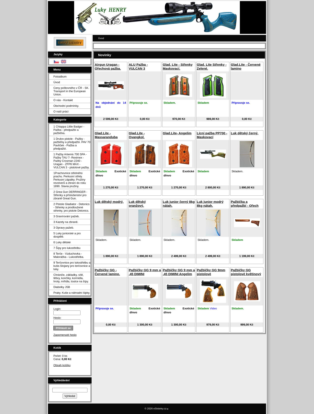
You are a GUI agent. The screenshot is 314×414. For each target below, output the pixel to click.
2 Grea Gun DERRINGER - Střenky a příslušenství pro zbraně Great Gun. (70, 195)
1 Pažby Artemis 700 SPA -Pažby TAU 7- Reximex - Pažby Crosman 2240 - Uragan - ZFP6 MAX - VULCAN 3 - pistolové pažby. (71, 161)
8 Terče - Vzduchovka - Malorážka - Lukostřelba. (68, 255)
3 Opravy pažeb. (63, 227)
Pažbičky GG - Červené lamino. (107, 272)
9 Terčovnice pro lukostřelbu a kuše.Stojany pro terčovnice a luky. (71, 266)
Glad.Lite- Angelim (177, 133)
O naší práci (60, 111)
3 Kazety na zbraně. (65, 222)
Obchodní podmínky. (66, 105)
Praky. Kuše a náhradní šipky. (71, 292)
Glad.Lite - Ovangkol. (137, 135)
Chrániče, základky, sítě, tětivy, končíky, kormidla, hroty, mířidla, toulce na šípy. (71, 278)
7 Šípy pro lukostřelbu (66, 248)
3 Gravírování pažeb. (66, 216)
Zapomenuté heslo (65, 334)
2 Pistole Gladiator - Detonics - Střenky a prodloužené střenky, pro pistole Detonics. (71, 207)
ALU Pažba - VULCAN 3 (138, 66)
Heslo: (57, 317)
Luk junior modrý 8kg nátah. (210, 203)
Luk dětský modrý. (109, 202)
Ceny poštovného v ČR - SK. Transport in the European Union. (71, 91)
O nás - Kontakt (63, 100)
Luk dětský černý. (244, 133)
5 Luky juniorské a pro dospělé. (67, 235)
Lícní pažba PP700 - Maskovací (212, 135)
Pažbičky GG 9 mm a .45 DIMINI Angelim (179, 272)
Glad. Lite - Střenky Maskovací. (177, 66)
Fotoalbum (60, 76)
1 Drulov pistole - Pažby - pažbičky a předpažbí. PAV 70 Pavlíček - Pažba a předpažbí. (71, 143)
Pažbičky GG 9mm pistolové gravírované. (211, 274)
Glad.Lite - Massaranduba (106, 135)
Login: (57, 308)
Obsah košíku (61, 365)
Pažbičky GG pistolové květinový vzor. (246, 274)
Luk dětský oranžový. (137, 203)
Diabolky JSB (61, 287)
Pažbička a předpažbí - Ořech (244, 203)
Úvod (56, 82)
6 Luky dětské (62, 242)
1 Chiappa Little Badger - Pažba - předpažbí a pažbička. (68, 130)
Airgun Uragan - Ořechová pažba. (108, 66)
